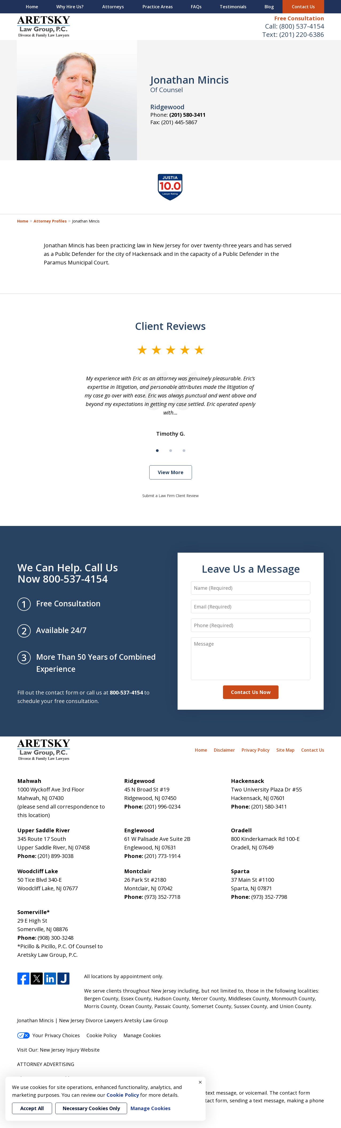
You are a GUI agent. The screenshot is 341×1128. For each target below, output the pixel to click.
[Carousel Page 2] (170, 450)
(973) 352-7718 (162, 896)
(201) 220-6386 (301, 34)
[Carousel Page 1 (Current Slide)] (157, 450)
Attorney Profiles (50, 221)
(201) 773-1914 (162, 856)
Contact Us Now (251, 692)
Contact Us (303, 7)
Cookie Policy (102, 1035)
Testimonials (233, 7)
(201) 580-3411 (187, 114)
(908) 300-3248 (55, 937)
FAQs (196, 7)
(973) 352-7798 (269, 896)
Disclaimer (224, 750)
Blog (269, 7)
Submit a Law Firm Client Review (170, 495)
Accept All (32, 1108)
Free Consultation (299, 18)
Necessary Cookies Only (91, 1108)
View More (170, 472)
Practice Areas (158, 7)
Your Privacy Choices (48, 1035)
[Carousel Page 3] (184, 450)
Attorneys (113, 7)
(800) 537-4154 (301, 26)
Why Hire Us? (70, 7)
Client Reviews (170, 326)
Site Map (285, 750)
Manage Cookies (142, 1035)
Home (32, 7)
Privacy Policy (256, 750)
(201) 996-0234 (162, 806)
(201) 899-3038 (55, 856)
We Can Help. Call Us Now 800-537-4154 (67, 573)
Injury (72, 1050)
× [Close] (200, 1082)
